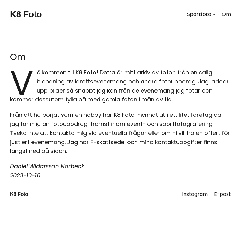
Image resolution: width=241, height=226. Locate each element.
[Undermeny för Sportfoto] (214, 14)
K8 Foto (26, 14)
